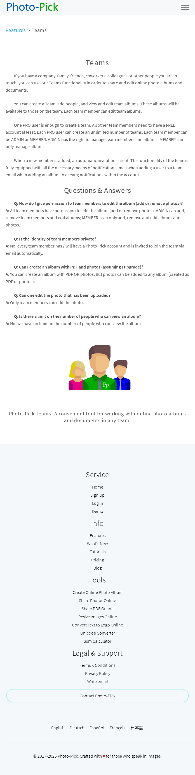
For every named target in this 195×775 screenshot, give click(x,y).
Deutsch (77, 727)
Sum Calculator (97, 641)
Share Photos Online (97, 600)
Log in (97, 503)
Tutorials (97, 551)
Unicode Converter (97, 633)
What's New (97, 543)
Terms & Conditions (97, 665)
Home (97, 487)
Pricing (97, 560)
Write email (97, 681)
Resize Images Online (97, 616)
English (57, 727)
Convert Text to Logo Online (97, 625)
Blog (97, 568)
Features (16, 30)
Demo (97, 511)
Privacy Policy (97, 673)
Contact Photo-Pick (97, 695)
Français (117, 727)
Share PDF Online (98, 608)
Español (97, 727)
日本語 (137, 727)
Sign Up (97, 495)
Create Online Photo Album (98, 592)
